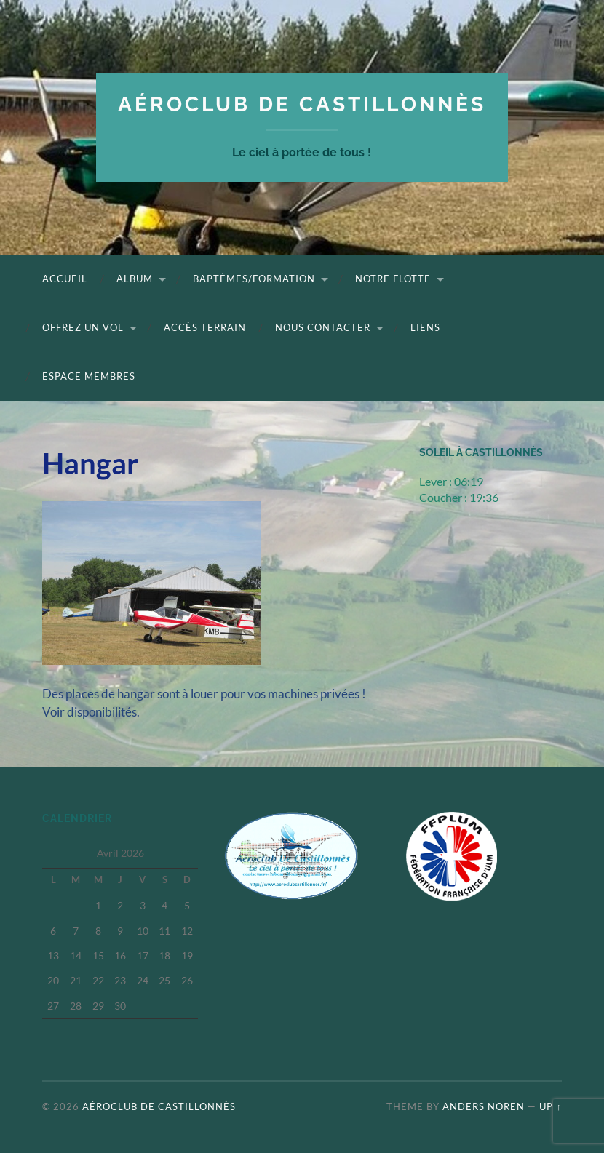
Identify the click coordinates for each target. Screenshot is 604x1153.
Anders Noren (483, 1106)
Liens (425, 327)
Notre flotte (393, 278)
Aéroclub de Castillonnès (302, 104)
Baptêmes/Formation (254, 278)
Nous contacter (322, 327)
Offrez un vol (83, 327)
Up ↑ (550, 1106)
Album (134, 278)
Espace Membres (88, 376)
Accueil (64, 278)
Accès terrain (205, 327)
